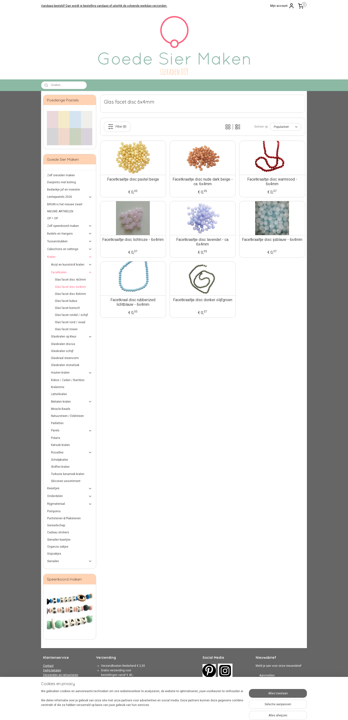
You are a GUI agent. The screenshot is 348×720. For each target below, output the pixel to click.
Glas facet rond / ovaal (70, 322)
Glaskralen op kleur (71, 337)
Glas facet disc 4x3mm (70, 279)
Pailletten (57, 423)
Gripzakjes (54, 553)
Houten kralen (71, 373)
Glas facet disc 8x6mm (70, 294)
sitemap (160, 711)
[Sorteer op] (285, 126)
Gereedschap (56, 525)
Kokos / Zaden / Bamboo (67, 380)
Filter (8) (117, 127)
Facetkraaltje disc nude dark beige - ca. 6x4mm (202, 181)
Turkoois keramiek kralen (67, 474)
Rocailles (71, 452)
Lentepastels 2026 (69, 197)
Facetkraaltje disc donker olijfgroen (202, 300)
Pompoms (54, 511)
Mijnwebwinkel (227, 711)
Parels (71, 431)
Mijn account (282, 6)
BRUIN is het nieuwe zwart (64, 204)
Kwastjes (69, 488)
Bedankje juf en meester (63, 189)
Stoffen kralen (60, 466)
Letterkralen (59, 394)
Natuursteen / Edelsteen (67, 416)
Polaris (55, 438)
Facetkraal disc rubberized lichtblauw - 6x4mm (132, 302)
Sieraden (69, 561)
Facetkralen (71, 272)
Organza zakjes (57, 546)
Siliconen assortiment (65, 481)
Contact (48, 665)
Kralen (69, 257)
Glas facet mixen (66, 329)
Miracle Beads (60, 409)
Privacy (48, 684)
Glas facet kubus (66, 301)
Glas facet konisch (67, 308)
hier (128, 693)
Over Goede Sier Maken (58, 689)
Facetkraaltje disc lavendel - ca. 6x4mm (202, 241)
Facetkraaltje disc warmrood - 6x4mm (272, 181)
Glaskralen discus (63, 344)
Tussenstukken (69, 241)
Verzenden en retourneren (60, 675)
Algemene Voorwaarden (59, 679)
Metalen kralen (71, 402)
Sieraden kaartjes (59, 539)
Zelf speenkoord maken (69, 226)
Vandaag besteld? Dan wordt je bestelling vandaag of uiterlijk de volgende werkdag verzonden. (104, 6)
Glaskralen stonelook (65, 365)
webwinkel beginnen (186, 711)
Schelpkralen (59, 459)
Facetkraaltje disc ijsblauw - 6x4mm (272, 239)
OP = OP (52, 218)
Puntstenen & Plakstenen (64, 518)
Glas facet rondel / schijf (71, 315)
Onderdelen (69, 496)
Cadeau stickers (58, 532)
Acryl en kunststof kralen (71, 265)
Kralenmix (57, 387)
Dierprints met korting (61, 182)
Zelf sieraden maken (61, 175)
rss (169, 711)
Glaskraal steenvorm (65, 358)
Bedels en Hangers (69, 234)
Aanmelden (267, 675)
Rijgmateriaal (69, 504)
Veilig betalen (52, 670)
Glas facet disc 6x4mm (70, 287)
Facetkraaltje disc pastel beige (133, 179)
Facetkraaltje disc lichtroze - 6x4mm (133, 239)
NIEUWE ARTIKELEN (60, 211)
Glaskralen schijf (62, 351)
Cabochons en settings (69, 249)
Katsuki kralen (60, 445)
